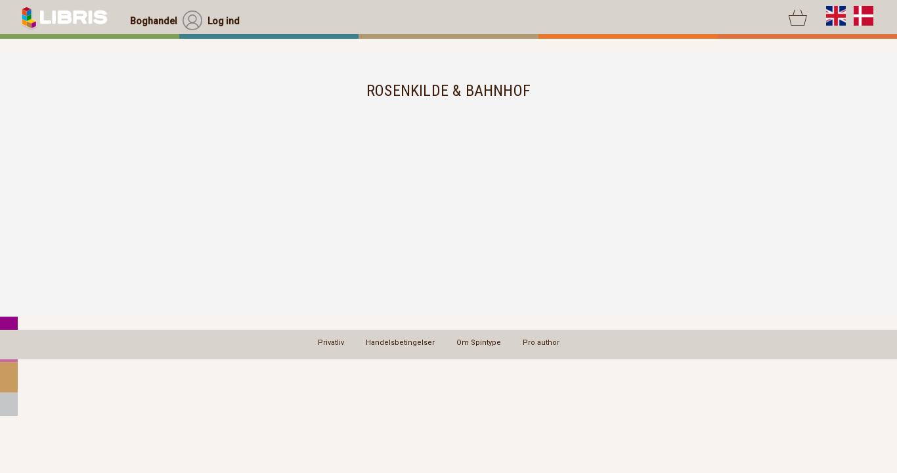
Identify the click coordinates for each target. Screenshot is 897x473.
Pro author (541, 342)
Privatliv (331, 342)
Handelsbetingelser (400, 342)
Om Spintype (478, 342)
